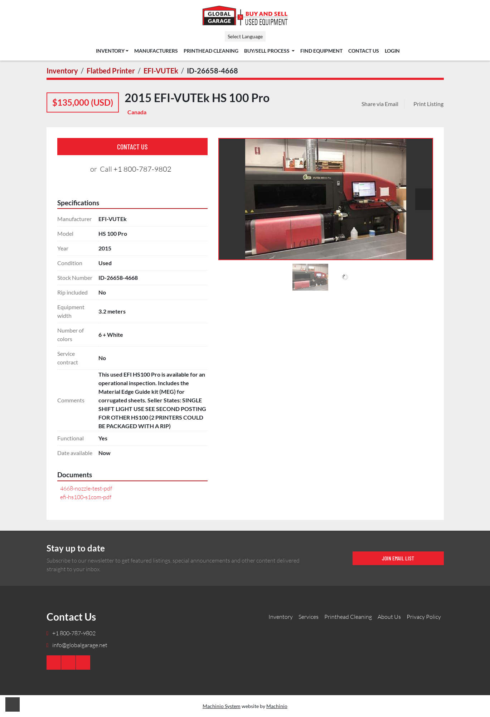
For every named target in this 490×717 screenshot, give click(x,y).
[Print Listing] (427, 104)
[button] (112, 50)
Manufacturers (156, 51)
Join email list (398, 558)
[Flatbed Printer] (111, 70)
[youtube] (54, 662)
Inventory (110, 51)
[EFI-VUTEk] (161, 70)
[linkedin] (68, 662)
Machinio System (222, 706)
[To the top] (12, 704)
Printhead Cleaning (211, 51)
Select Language (245, 36)
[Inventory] (62, 70)
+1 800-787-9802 (142, 168)
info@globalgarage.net (79, 645)
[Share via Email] (381, 104)
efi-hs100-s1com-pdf (85, 497)
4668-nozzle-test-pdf (86, 488)
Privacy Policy (424, 616)
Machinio (276, 706)
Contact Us (363, 51)
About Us (389, 616)
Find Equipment (321, 51)
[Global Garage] (423, 659)
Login (392, 51)
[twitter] (83, 662)
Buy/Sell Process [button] (267, 51)
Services (309, 616)
